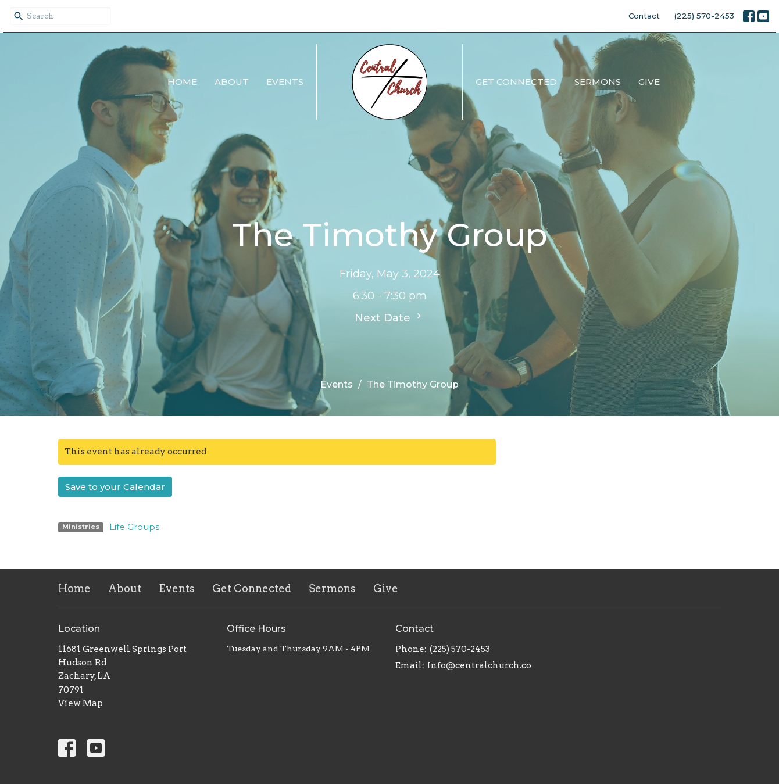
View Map (80, 703)
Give (649, 81)
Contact (644, 15)
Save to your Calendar (115, 486)
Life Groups (134, 526)
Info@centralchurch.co (479, 665)
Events (284, 81)
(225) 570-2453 (704, 15)
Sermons (597, 81)
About (232, 81)
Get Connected (516, 81)
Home (182, 81)
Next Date (389, 317)
